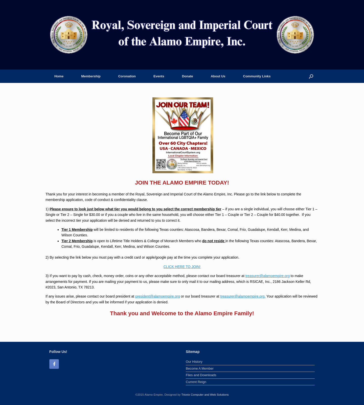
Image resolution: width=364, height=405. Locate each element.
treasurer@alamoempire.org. (242, 296)
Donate (187, 76)
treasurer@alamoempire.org (267, 276)
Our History (194, 362)
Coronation (127, 76)
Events (158, 76)
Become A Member (200, 368)
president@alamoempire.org (157, 296)
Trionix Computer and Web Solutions (205, 394)
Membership (91, 76)
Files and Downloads (201, 375)
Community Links (257, 76)
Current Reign (196, 382)
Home (58, 76)
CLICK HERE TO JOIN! (182, 267)
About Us (218, 76)
